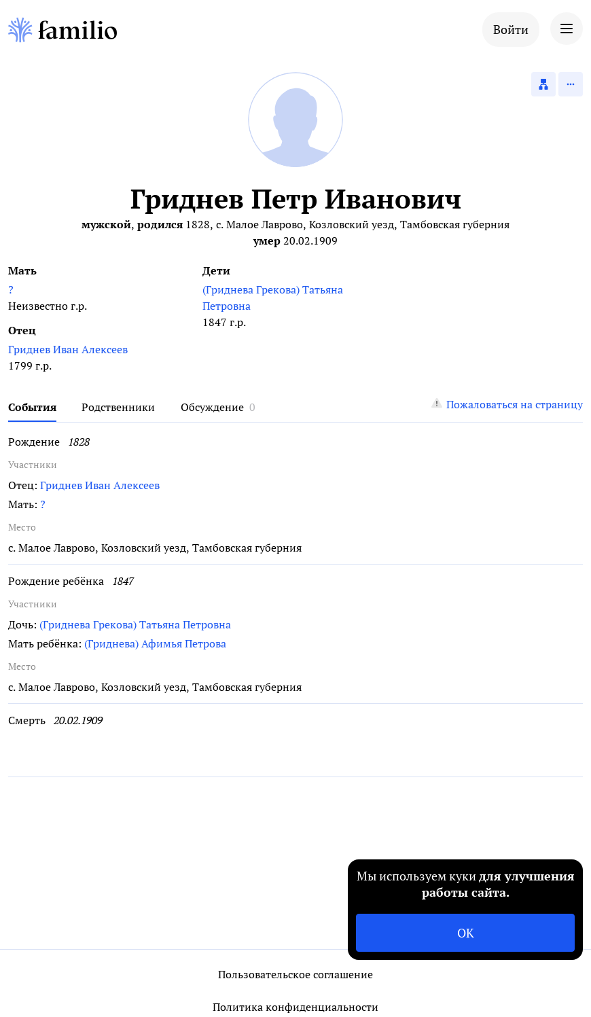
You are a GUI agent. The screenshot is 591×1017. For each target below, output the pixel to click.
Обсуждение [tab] (212, 406)
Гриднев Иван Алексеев (68, 349)
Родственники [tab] (118, 406)
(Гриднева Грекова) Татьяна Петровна (272, 297)
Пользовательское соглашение (295, 974)
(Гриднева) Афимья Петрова (155, 643)
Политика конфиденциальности (295, 1006)
